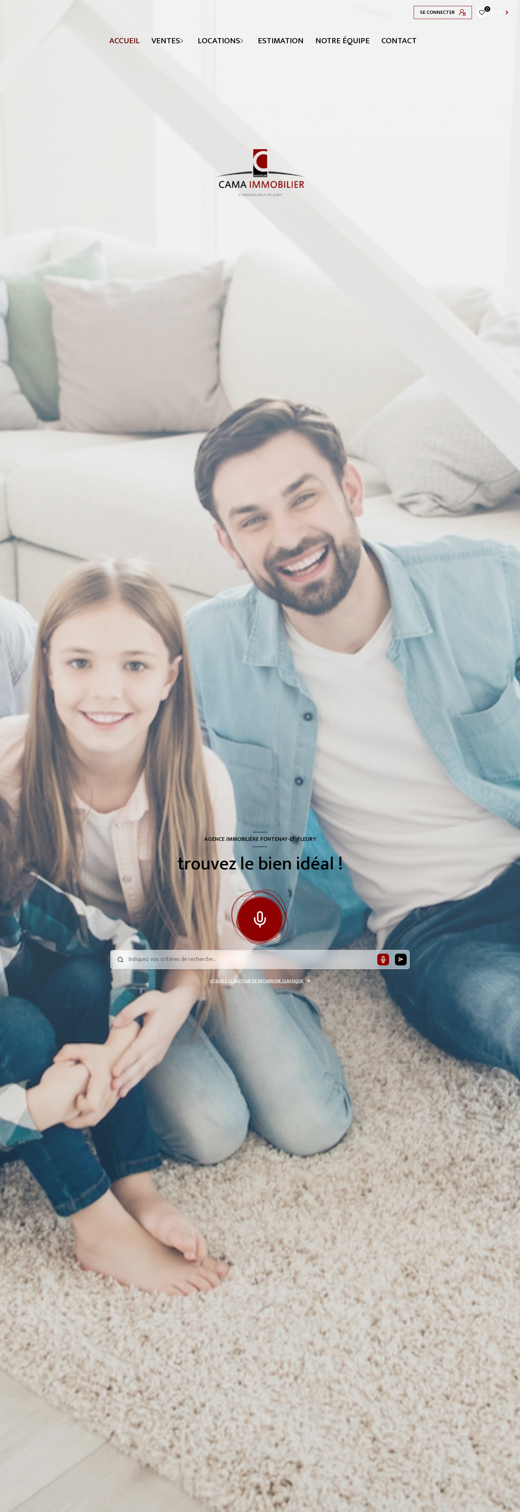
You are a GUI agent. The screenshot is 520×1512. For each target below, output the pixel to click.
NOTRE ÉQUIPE (342, 40)
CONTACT (399, 40)
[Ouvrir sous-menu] (187, 40)
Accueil (124, 40)
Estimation (281, 40)
